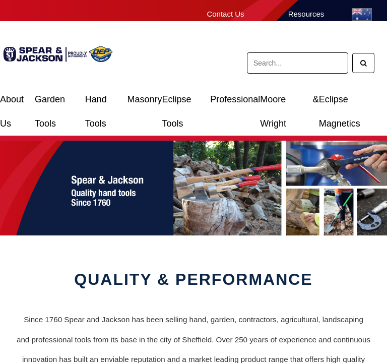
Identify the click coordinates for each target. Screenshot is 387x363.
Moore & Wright (289, 103)
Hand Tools (96, 103)
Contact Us (225, 14)
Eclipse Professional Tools (211, 103)
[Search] (363, 63)
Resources (306, 14)
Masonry (144, 99)
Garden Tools (50, 103)
